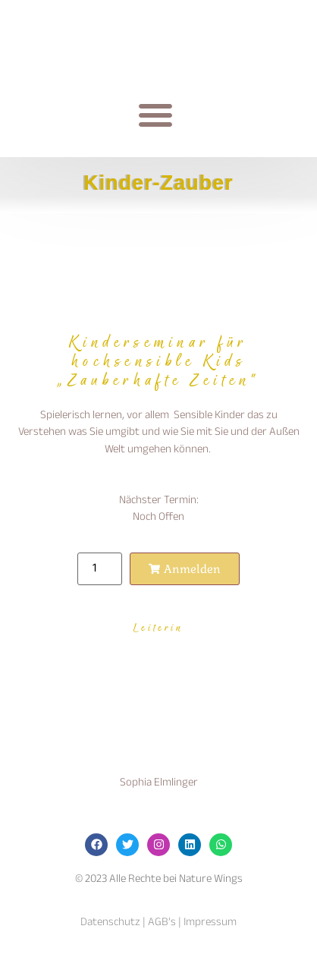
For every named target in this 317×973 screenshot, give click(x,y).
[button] (155, 114)
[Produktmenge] (99, 569)
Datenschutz (110, 922)
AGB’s (161, 922)
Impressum (210, 922)
